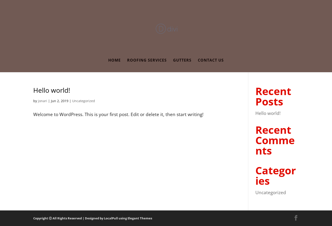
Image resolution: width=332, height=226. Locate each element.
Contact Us (211, 61)
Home (114, 61)
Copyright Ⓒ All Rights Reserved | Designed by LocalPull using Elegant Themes (92, 218)
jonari (42, 101)
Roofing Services (147, 61)
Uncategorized (83, 101)
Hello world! (51, 90)
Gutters (182, 61)
